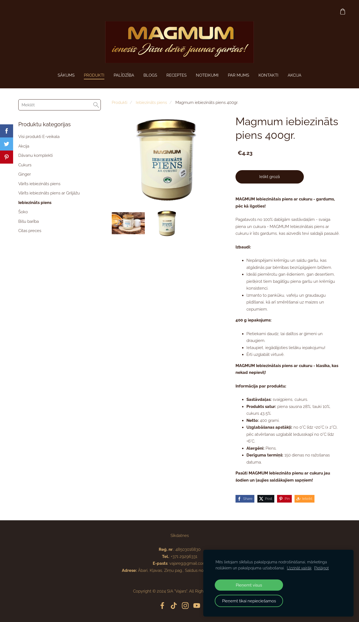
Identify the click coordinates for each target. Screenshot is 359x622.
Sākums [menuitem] (66, 75)
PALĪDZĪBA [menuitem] (124, 75)
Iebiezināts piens (151, 102)
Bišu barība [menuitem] (28, 221)
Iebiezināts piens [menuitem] (34, 202)
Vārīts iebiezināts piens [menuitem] (39, 183)
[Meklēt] (59, 104)
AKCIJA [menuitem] (294, 75)
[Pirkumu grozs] (342, 11)
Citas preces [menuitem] (29, 230)
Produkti (119, 102)
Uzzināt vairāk (299, 568)
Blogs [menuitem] (150, 75)
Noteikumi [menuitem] (207, 75)
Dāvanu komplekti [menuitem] (35, 155)
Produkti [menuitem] (94, 75)
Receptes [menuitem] (176, 75)
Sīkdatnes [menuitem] (179, 535)
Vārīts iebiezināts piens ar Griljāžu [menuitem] (49, 193)
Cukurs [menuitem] (24, 165)
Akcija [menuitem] (23, 146)
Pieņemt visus (249, 585)
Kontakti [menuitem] (268, 75)
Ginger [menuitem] (24, 174)
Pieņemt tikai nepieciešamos (249, 601)
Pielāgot (321, 568)
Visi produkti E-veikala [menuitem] (39, 136)
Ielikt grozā (269, 176)
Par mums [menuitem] (238, 75)
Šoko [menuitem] (23, 211)
